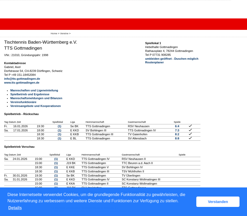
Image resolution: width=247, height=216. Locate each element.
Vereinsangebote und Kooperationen (35, 105)
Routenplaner (154, 62)
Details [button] (15, 208)
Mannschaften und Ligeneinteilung (34, 90)
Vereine (64, 33)
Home (54, 33)
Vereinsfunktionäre (23, 102)
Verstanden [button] (218, 202)
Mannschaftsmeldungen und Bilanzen (36, 98)
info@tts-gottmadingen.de (22, 78)
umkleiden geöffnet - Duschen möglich (171, 58)
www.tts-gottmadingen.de (21, 82)
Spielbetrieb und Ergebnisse (29, 94)
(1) (59, 126)
